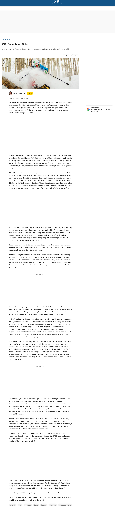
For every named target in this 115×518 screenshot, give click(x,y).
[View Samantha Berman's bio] (17, 93)
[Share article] (66, 55)
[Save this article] (75, 55)
